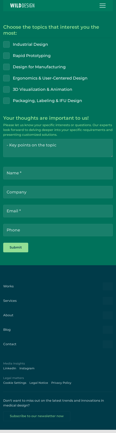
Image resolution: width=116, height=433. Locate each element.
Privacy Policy (61, 385)
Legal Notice (38, 385)
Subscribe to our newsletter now (37, 419)
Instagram (26, 371)
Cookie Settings (14, 385)
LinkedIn (9, 371)
